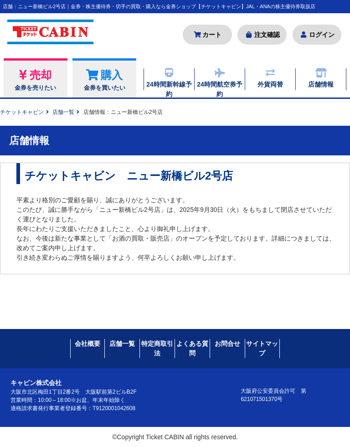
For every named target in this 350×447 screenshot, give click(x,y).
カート (207, 34)
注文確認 (262, 34)
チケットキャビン (22, 112)
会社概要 (87, 343)
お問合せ (227, 343)
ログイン (317, 34)
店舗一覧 (63, 112)
